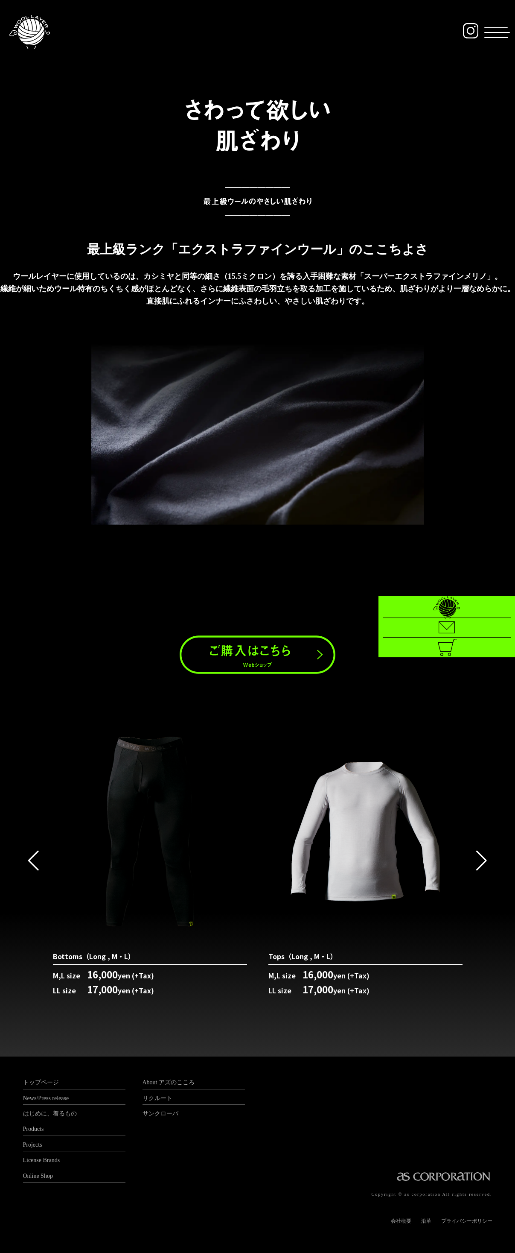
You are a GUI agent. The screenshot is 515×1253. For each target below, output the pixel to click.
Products (33, 1129)
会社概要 (401, 1221)
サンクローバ (160, 1113)
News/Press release (46, 1098)
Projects (32, 1145)
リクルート (157, 1098)
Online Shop (38, 1176)
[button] (492, 33)
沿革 (426, 1221)
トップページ (41, 1082)
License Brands (41, 1160)
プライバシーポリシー (466, 1221)
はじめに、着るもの (50, 1113)
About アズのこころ (169, 1082)
